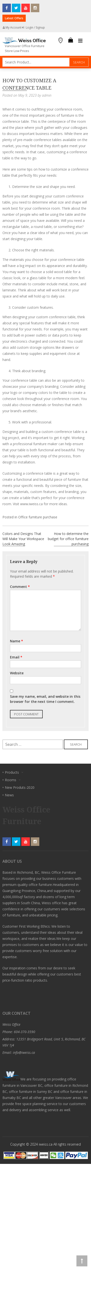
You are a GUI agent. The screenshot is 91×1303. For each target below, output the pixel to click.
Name (16, 641)
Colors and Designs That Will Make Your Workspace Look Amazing (23, 538)
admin (46, 95)
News (9, 795)
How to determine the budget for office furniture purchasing (68, 538)
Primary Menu (80, 41)
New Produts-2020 (19, 787)
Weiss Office (11, 1024)
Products (12, 772)
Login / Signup (33, 27)
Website (17, 673)
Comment (20, 586)
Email (16, 657)
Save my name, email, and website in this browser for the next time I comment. (45, 699)
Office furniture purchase (37, 517)
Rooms (10, 780)
